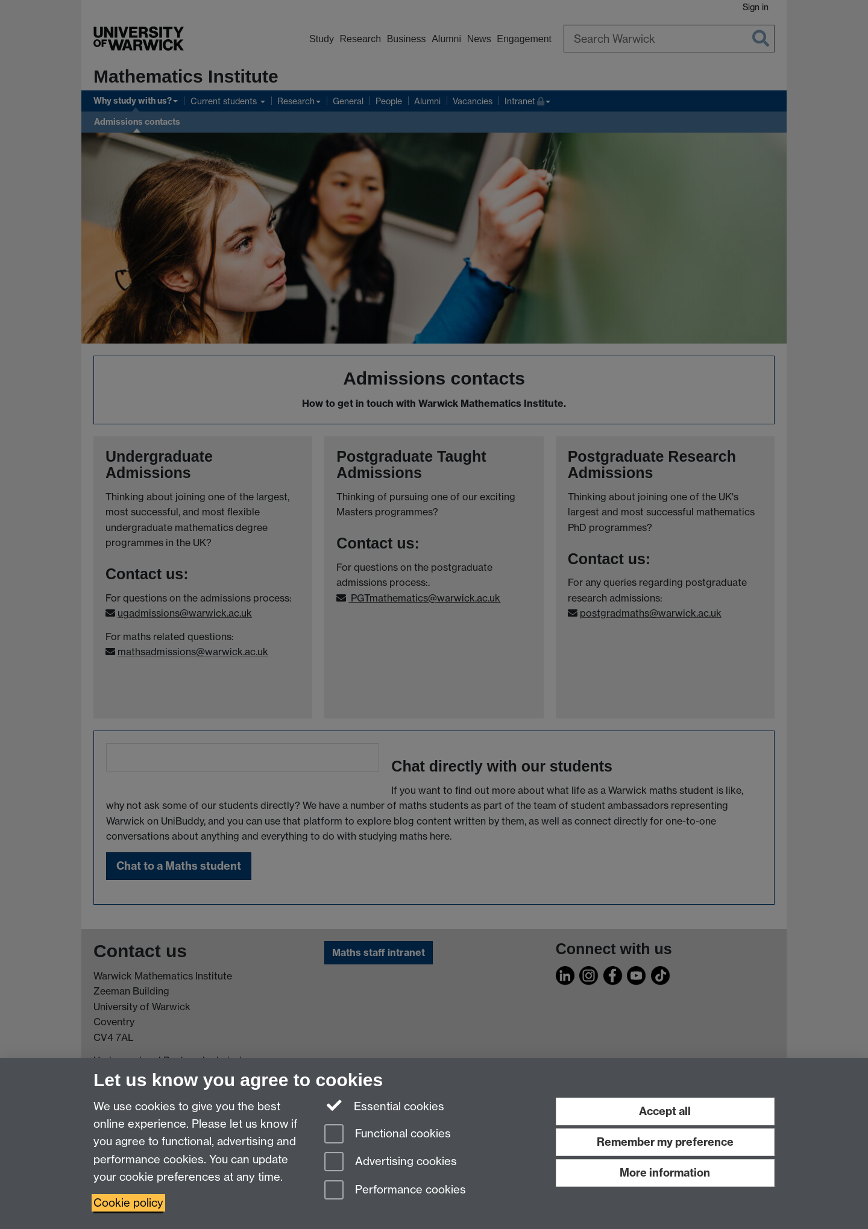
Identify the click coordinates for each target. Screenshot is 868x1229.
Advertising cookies (390, 1162)
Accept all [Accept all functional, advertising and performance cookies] (665, 1111)
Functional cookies (387, 1135)
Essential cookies (384, 1105)
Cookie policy (128, 1203)
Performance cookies (395, 1191)
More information (665, 1173)
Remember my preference (665, 1142)
